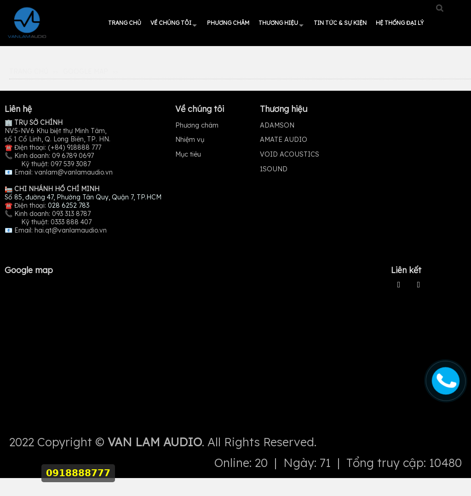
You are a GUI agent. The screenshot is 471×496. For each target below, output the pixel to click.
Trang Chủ (28, 71)
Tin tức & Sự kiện (340, 22)
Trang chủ (124, 22)
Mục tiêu (188, 154)
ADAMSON (277, 125)
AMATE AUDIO (283, 139)
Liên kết (406, 270)
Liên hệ (18, 109)
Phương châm (228, 22)
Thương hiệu (278, 22)
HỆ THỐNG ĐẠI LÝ (400, 22)
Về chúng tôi (170, 22)
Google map (85, 71)
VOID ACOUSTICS (289, 154)
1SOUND (273, 169)
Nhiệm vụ (189, 139)
